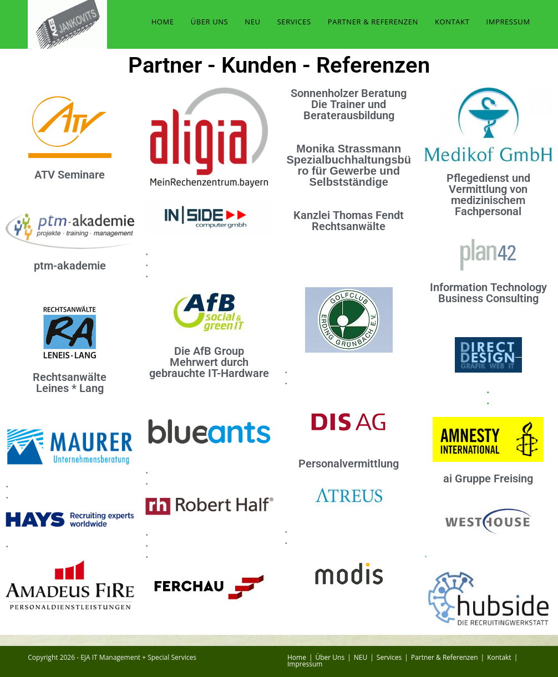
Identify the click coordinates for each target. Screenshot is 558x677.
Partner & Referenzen (444, 657)
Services (389, 657)
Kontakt (499, 657)
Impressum (304, 664)
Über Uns (330, 657)
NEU (360, 657)
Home (296, 657)
